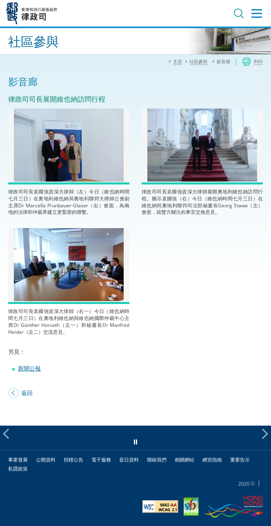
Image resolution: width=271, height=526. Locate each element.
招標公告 (73, 459)
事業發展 (18, 459)
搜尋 (239, 13)
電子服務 (101, 459)
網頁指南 (212, 459)
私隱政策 (18, 468)
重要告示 (240, 459)
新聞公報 (29, 368)
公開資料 (46, 459)
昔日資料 (129, 459)
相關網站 (184, 459)
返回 (27, 393)
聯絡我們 (157, 459)
